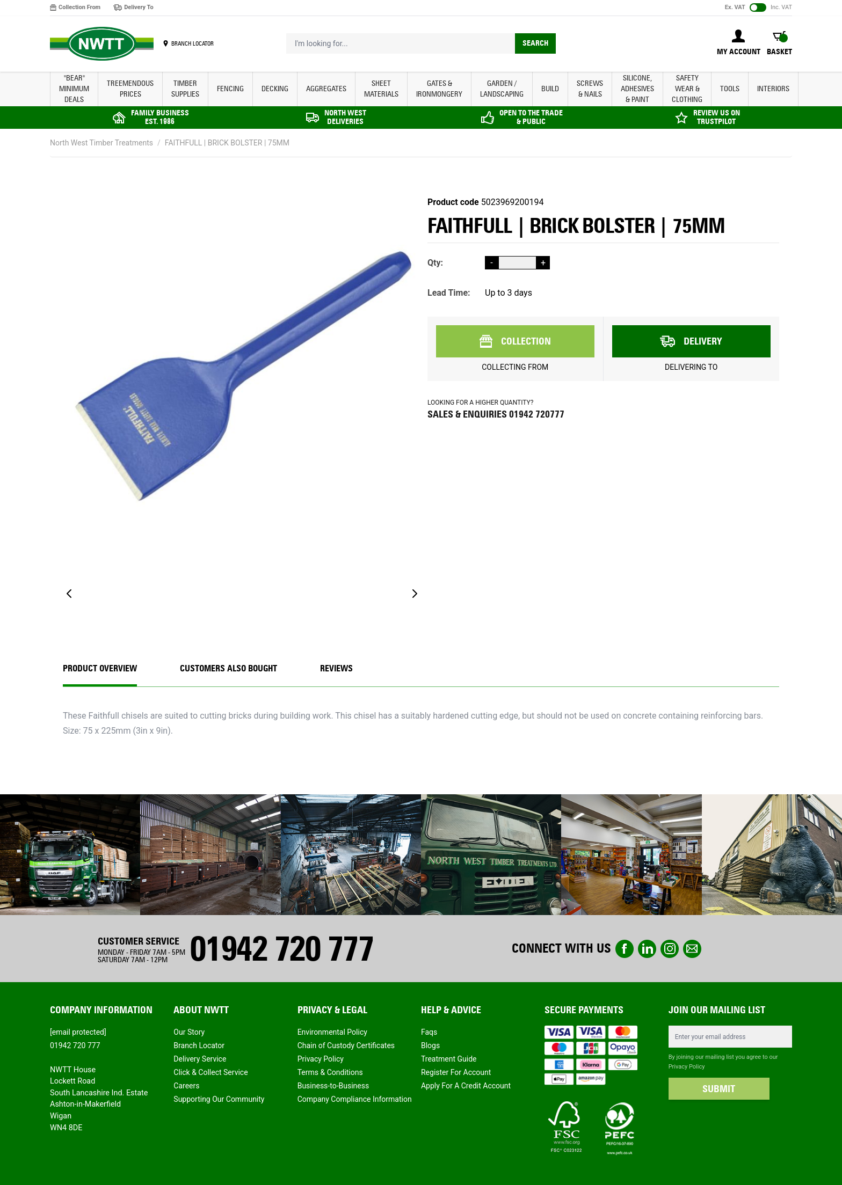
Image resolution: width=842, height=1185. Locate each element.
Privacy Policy (320, 1059)
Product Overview (100, 668)
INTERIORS (773, 88)
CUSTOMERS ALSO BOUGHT (228, 668)
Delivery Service (199, 1059)
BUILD (550, 88)
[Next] (414, 593)
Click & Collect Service (210, 1072)
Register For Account (456, 1072)
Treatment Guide (449, 1059)
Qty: (435, 263)
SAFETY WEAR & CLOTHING (687, 89)
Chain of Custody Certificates (346, 1045)
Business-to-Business (333, 1085)
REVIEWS (336, 668)
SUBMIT (718, 1089)
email (692, 949)
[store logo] (102, 44)
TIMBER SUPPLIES (185, 89)
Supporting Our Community (218, 1099)
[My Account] (738, 43)
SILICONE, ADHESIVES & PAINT (637, 89)
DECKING (275, 88)
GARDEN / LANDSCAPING (502, 89)
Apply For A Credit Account (466, 1085)
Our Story (189, 1032)
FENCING (230, 88)
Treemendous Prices (130, 89)
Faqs (429, 1032)
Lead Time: (448, 293)
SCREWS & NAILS (590, 89)
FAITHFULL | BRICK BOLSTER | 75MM (227, 142)
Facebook (624, 949)
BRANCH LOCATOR (192, 43)
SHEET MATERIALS (381, 89)
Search (535, 43)
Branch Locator (198, 1045)
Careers (186, 1085)
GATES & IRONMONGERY (439, 89)
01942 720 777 (281, 948)
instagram (669, 949)
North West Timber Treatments (101, 142)
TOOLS (729, 88)
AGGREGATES (326, 88)
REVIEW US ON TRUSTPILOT (716, 117)
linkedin (647, 949)
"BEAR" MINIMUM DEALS (74, 89)
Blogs (430, 1045)
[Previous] (69, 593)
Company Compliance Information (354, 1099)
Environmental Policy (332, 1032)
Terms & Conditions (330, 1072)
